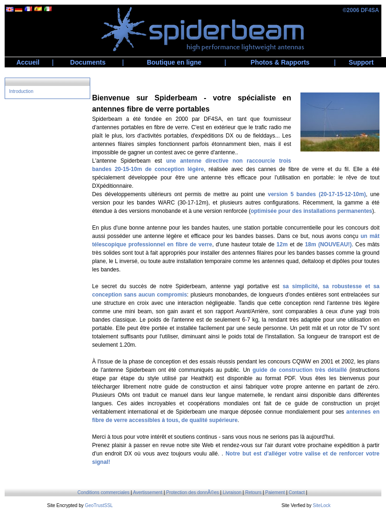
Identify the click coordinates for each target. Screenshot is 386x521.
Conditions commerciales (104, 492)
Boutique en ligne (174, 62)
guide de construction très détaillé (300, 370)
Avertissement (147, 492)
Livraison (232, 492)
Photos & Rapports (280, 62)
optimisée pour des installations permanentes (311, 211)
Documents (88, 62)
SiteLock (321, 505)
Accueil (28, 62)
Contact (297, 492)
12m (282, 244)
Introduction (21, 91)
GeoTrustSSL (99, 505)
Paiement (275, 492)
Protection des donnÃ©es (192, 492)
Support (361, 62)
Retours (253, 492)
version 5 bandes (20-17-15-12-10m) (317, 194)
